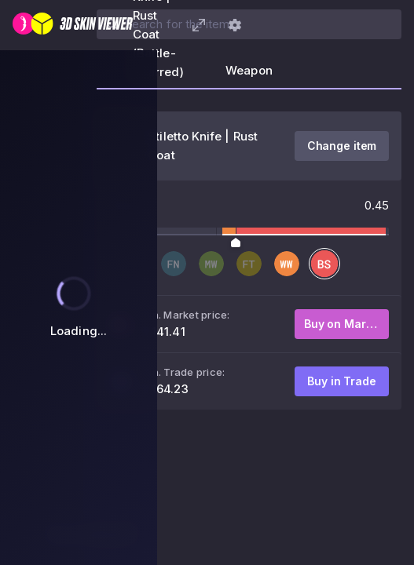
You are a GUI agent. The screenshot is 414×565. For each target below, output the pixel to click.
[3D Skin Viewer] (73, 25)
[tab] (249, 75)
